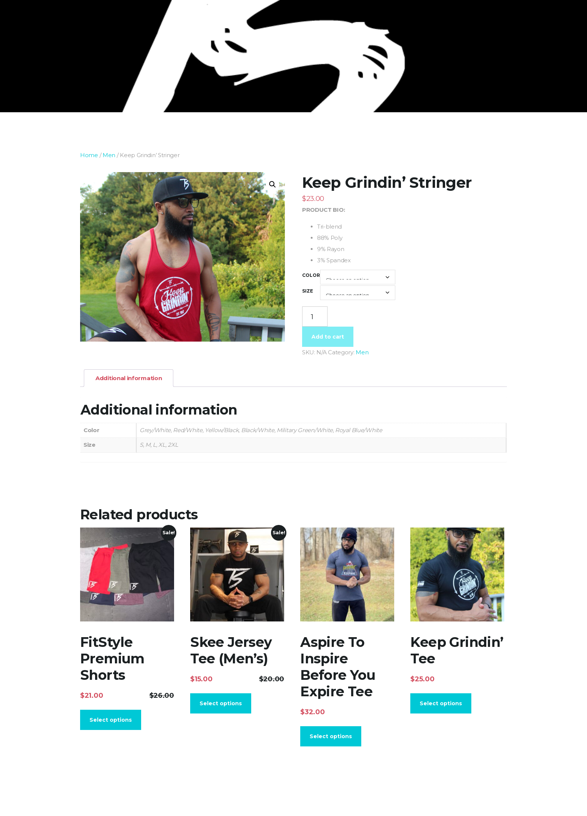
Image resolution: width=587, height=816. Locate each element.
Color (311, 275)
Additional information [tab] (128, 378)
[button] (272, 184)
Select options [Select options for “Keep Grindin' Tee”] (441, 703)
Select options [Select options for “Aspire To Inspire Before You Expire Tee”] (331, 736)
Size (307, 291)
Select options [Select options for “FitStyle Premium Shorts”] (110, 719)
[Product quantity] (315, 316)
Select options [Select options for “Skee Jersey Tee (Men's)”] (221, 703)
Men (109, 155)
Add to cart (327, 336)
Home (89, 155)
